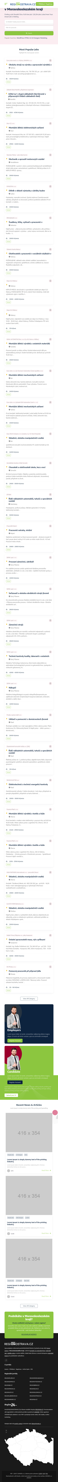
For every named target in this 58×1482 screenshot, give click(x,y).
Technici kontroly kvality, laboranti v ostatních (29, 656)
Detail (8, 82)
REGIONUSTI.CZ (9, 1392)
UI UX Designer (35, 38)
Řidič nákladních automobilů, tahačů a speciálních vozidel (30, 499)
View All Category (29, 1306)
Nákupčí (12, 687)
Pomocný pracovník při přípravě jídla (25, 971)
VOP (44, 1473)
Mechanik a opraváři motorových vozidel (26, 159)
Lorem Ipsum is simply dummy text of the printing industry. (27, 1160)
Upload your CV (11, 1095)
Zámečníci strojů (16, 624)
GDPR (40, 1473)
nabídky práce (11, 1353)
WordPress (20, 38)
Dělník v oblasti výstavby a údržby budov (27, 190)
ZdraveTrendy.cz (36, 1423)
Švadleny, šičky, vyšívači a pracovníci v (25, 222)
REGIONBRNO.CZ (34, 1385)
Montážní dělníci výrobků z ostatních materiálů (29, 343)
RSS (32, 1369)
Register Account (15, 1041)
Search (29, 33)
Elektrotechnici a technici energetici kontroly (28, 784)
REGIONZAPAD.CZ (10, 1381)
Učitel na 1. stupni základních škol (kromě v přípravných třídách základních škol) (27, 95)
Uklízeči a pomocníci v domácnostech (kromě (28, 719)
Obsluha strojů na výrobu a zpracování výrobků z (30, 64)
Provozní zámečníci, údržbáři (21, 561)
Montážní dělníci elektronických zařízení (26, 127)
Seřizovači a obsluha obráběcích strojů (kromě (29, 593)
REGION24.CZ (33, 1399)
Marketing (43, 38)
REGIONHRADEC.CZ (10, 1399)
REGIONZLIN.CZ (34, 1389)
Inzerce (6, 1369)
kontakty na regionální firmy (37, 1350)
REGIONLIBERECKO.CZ (11, 1396)
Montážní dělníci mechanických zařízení (26, 375)
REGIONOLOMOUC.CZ (36, 1392)
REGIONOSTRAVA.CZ (36, 1396)
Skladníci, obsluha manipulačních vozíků (26, 438)
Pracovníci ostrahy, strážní (20, 530)
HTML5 (26, 38)
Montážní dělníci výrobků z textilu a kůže (27, 813)
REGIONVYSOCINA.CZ (36, 1381)
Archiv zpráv (26, 1369)
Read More (46, 1170)
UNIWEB (36, 1412)
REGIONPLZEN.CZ (10, 1378)
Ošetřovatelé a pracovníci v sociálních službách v (30, 253)
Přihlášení (12, 1369)
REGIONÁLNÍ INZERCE (29, 1334)
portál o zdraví (18, 1423)
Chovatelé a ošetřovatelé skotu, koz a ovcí (27, 467)
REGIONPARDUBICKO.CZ (37, 1378)
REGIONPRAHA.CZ (10, 1389)
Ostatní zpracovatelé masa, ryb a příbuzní (27, 939)
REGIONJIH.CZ (8, 1385)
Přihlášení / (41, 4)
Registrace (49, 4)
